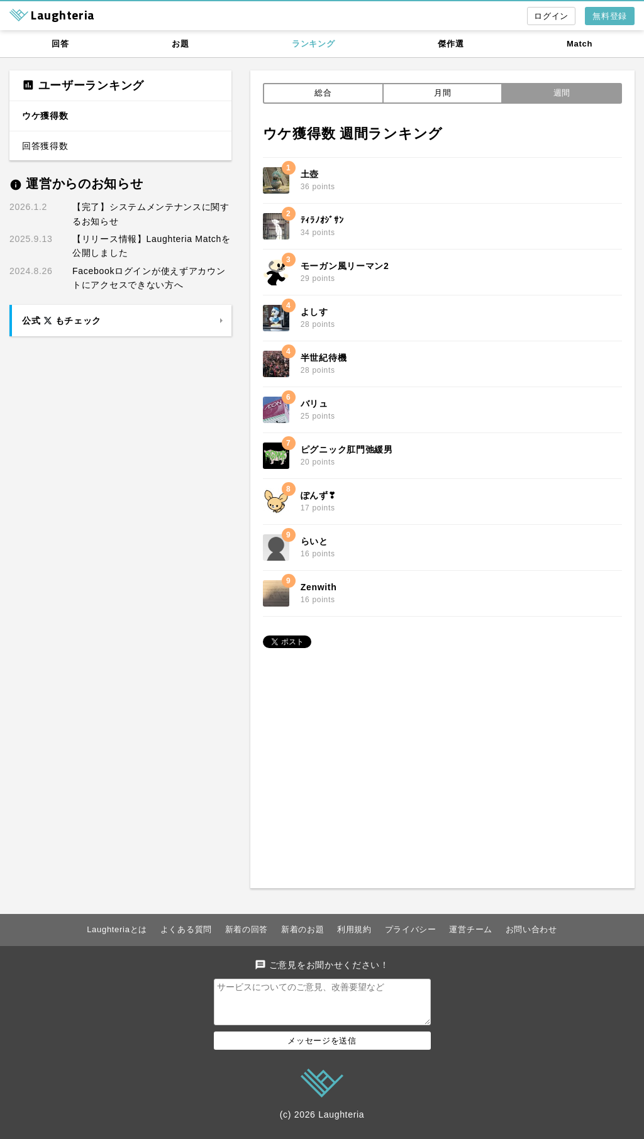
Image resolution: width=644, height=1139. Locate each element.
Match (579, 43)
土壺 (310, 174)
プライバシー (410, 929)
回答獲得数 (45, 146)
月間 (442, 92)
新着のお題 (303, 929)
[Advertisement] (442, 762)
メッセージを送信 (322, 1048)
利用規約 (354, 929)
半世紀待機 (324, 358)
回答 (60, 43)
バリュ (314, 404)
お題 (180, 43)
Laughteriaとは (117, 929)
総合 (322, 92)
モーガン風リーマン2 (345, 266)
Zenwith (319, 587)
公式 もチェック (61, 321)
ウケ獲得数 (45, 116)
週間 (561, 92)
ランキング (313, 43)
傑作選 (451, 43)
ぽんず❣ (318, 495)
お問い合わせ (531, 929)
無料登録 (609, 16)
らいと (314, 541)
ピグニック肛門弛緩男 (347, 449)
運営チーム (470, 929)
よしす (314, 312)
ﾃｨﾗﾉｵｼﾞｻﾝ (322, 220)
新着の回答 (247, 929)
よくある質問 (186, 929)
